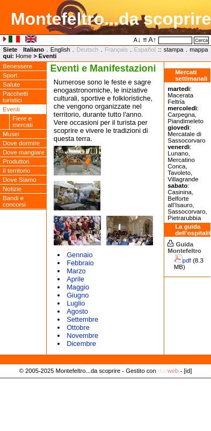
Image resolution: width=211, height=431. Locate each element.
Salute (11, 84)
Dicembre (81, 344)
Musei (11, 134)
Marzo (76, 271)
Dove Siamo (20, 179)
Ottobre (78, 327)
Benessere (17, 66)
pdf (187, 260)
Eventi (11, 109)
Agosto (77, 311)
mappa (199, 49)
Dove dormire (21, 143)
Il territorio (16, 170)
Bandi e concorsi (14, 201)
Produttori (16, 161)
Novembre (82, 335)
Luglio (76, 303)
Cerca (201, 40)
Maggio (78, 287)
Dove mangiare (24, 152)
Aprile (75, 279)
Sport (10, 75)
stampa (174, 49)
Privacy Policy (105, 382)
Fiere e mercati (22, 121)
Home (24, 56)
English (60, 49)
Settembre (82, 319)
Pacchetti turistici (15, 96)
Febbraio (80, 263)
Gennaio (79, 255)
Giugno (78, 295)
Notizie (12, 189)
